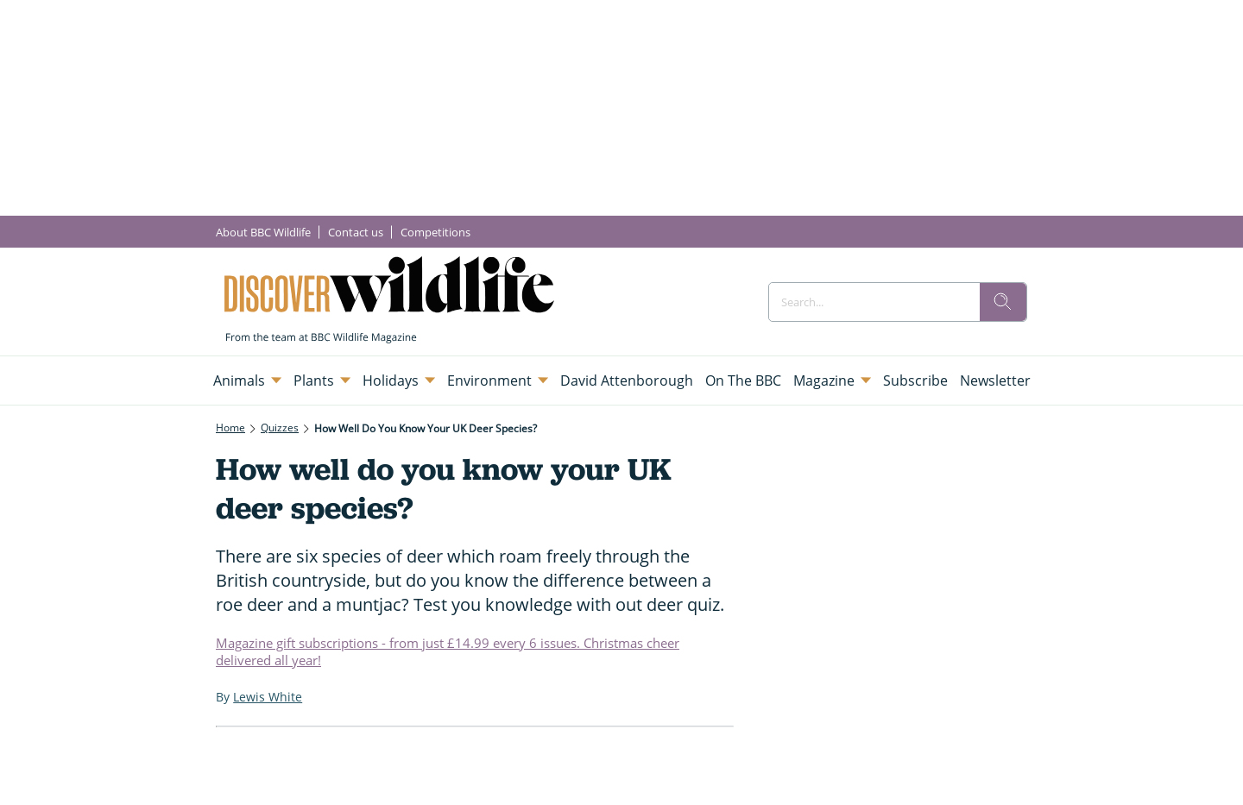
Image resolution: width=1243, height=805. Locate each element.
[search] (1003, 302)
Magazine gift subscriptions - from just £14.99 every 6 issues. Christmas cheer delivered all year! (447, 651)
